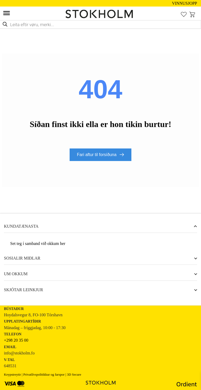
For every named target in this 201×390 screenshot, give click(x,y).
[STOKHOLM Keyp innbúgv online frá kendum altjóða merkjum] (100, 14)
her (62, 244)
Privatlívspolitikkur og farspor (43, 375)
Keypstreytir (12, 375)
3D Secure (74, 375)
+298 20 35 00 (16, 340)
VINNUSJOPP (184, 3)
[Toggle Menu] (6, 13)
